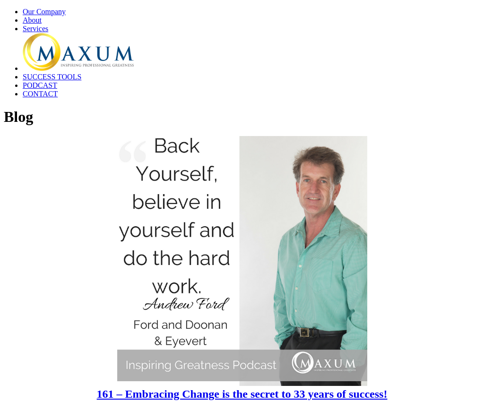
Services (35, 29)
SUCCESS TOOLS (52, 77)
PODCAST (40, 85)
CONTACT (40, 94)
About (32, 20)
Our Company (44, 12)
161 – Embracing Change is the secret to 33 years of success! (242, 394)
